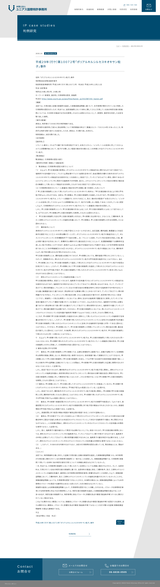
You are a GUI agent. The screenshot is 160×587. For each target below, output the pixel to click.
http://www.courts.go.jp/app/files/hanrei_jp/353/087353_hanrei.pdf (72, 98)
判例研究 (125, 46)
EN (128, 5)
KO (136, 5)
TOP (118, 46)
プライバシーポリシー (11, 584)
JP (124, 5)
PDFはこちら (119, 522)
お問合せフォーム (76, 572)
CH (132, 5)
